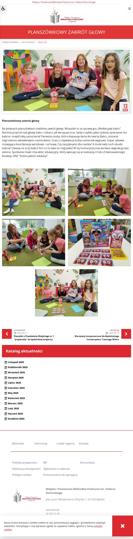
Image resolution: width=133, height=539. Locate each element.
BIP (45, 462)
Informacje (40, 443)
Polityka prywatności (24, 462)
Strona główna (10, 42)
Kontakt (84, 443)
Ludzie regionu (66, 443)
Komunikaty (87, 462)
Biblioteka (18, 443)
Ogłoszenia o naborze (56, 469)
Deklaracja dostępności (26, 469)
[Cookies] (122, 526)
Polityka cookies (22, 475)
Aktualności (28, 42)
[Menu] (129, 8)
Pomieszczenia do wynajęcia (60, 475)
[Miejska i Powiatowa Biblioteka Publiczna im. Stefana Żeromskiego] (27, 495)
